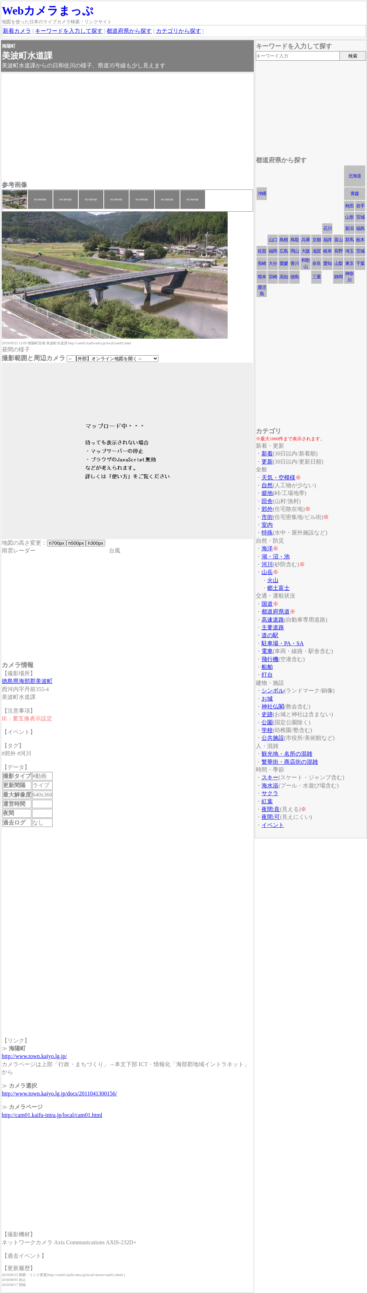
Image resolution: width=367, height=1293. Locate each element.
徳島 (294, 276)
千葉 (360, 263)
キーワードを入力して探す (69, 31)
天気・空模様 (278, 478)
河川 (267, 564)
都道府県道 (275, 612)
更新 (267, 462)
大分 (273, 263)
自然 (267, 485)
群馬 (349, 239)
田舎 (267, 501)
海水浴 (269, 786)
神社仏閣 (272, 706)
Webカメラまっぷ (48, 10)
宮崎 (273, 276)
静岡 (338, 276)
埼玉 (349, 251)
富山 (338, 239)
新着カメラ (17, 31)
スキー (269, 777)
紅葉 (267, 801)
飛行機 (269, 659)
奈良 (316, 263)
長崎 (262, 263)
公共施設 (272, 738)
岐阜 (327, 251)
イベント (272, 825)
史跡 (267, 714)
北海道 (354, 176)
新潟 (349, 228)
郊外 (267, 509)
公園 (267, 722)
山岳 (267, 572)
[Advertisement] (127, 127)
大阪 (305, 251)
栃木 (360, 239)
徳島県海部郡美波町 (27, 681)
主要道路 (272, 627)
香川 (294, 263)
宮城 (360, 217)
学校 (267, 730)
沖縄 (262, 193)
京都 (316, 239)
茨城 (360, 251)
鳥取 (294, 239)
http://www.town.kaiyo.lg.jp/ (34, 1056)
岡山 (294, 251)
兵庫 (305, 239)
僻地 (267, 493)
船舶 (267, 667)
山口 (273, 239)
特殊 (267, 533)
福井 (327, 239)
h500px (76, 543)
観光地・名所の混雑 (286, 754)
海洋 (267, 548)
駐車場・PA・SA (282, 643)
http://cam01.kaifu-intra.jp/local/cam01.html (52, 1115)
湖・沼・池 (275, 557)
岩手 (360, 206)
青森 (354, 193)
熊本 (262, 276)
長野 (338, 251)
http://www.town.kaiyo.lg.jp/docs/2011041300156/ (59, 1093)
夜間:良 (270, 809)
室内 (267, 525)
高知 (283, 276)
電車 (267, 651)
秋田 (349, 206)
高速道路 (272, 620)
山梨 (338, 263)
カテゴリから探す (178, 31)
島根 (283, 239)
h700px (57, 543)
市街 (267, 517)
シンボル (272, 691)
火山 (272, 580)
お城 (267, 699)
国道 (267, 604)
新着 (267, 454)
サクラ (269, 793)
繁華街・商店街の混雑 (289, 762)
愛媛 (283, 263)
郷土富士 (278, 588)
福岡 (273, 251)
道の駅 (269, 635)
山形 (349, 217)
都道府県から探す (129, 31)
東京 (349, 263)
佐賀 (262, 251)
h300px (95, 543)
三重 (316, 276)
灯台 (267, 675)
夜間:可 (270, 817)
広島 (283, 251)
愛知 (327, 263)
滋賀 (316, 251)
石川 (327, 228)
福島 (360, 228)
